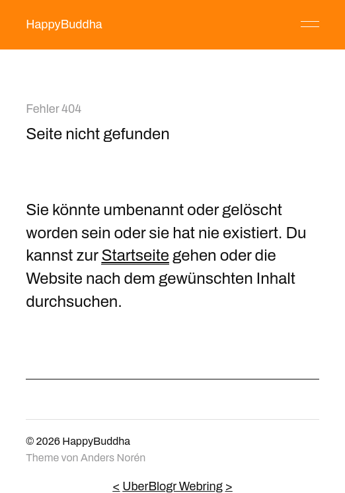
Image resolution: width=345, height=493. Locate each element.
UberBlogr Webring (172, 486)
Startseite (135, 255)
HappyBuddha (64, 24)
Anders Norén (113, 457)
